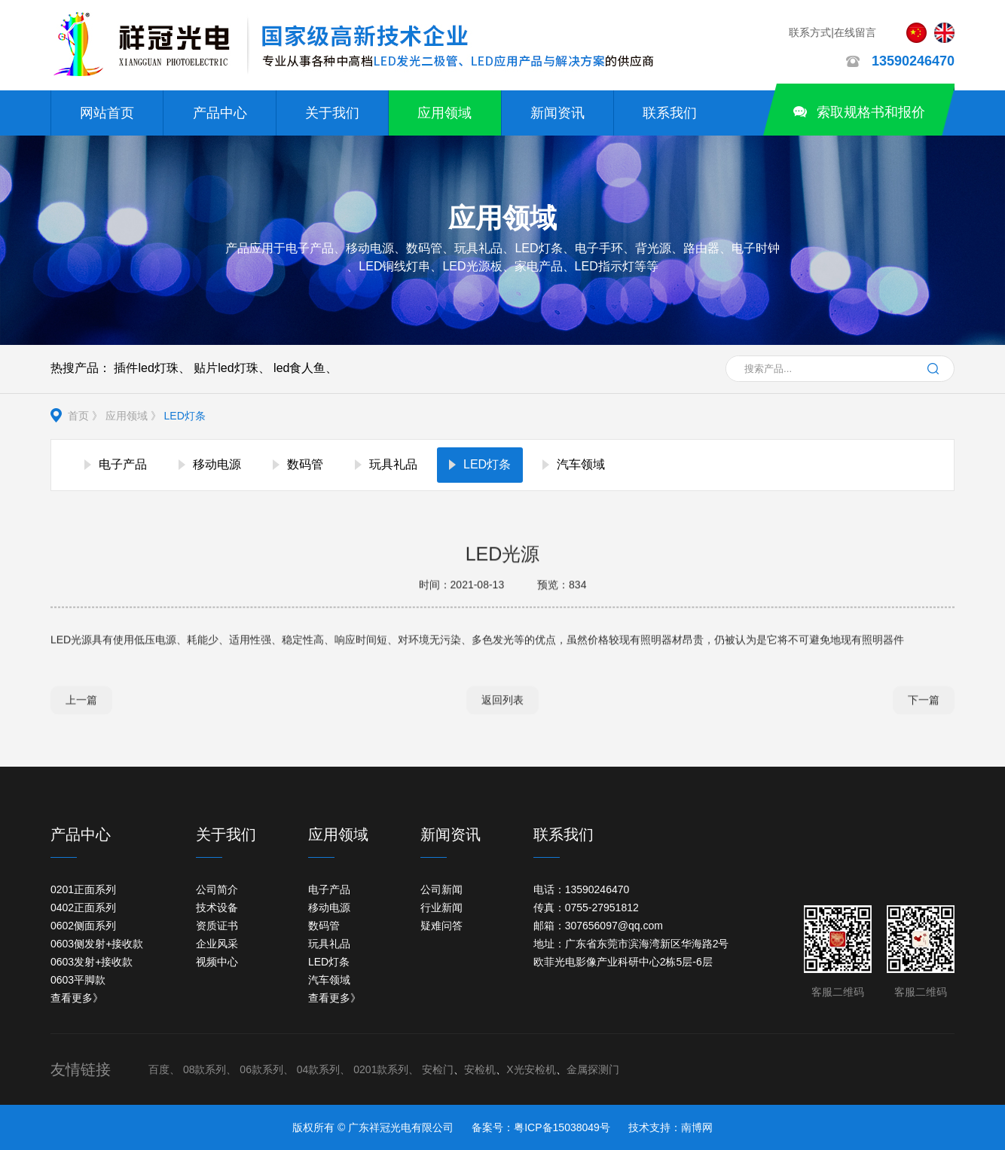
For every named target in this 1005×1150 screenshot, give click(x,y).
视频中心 (217, 962)
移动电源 (329, 907)
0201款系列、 (386, 1069)
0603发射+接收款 (91, 962)
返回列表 (502, 701)
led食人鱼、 (305, 367)
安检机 (480, 1069)
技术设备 (217, 907)
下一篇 (923, 701)
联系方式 (810, 32)
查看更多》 (76, 998)
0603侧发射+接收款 (96, 944)
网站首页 (107, 112)
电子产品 (329, 889)
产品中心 (220, 112)
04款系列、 (324, 1069)
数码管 (324, 926)
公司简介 (217, 889)
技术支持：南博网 (670, 1127)
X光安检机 (530, 1069)
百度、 (164, 1069)
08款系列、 (210, 1069)
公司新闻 (441, 889)
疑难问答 (441, 926)
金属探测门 (593, 1069)
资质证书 (217, 926)
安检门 (438, 1069)
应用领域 (444, 112)
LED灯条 (185, 416)
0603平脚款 (77, 980)
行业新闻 (441, 907)
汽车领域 (329, 980)
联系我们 (670, 112)
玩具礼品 (329, 944)
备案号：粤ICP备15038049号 (541, 1127)
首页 (78, 416)
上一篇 (81, 701)
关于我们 (332, 112)
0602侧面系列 (83, 926)
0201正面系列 (83, 889)
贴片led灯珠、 (232, 367)
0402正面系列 (83, 907)
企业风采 (217, 944)
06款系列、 (267, 1069)
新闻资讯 (557, 112)
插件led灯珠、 (152, 367)
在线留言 (855, 32)
